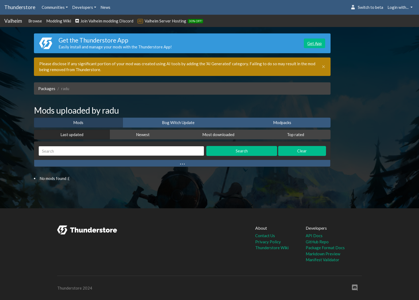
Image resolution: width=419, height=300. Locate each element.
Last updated (71, 134)
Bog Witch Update (178, 122)
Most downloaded (218, 134)
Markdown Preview (323, 253)
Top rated (295, 134)
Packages (46, 88)
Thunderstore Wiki (272, 247)
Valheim (13, 21)
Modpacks (282, 122)
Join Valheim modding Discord (104, 20)
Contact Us (265, 235)
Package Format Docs (325, 247)
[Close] (323, 67)
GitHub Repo (317, 241)
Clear (302, 150)
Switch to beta (367, 7)
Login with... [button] (398, 7)
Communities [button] (53, 7)
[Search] (121, 151)
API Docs (314, 235)
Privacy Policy (268, 241)
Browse (35, 20)
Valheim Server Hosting (165, 20)
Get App (314, 43)
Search (242, 150)
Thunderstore (19, 7)
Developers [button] (82, 7)
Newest (143, 134)
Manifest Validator (322, 259)
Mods (78, 122)
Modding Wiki (58, 20)
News (105, 7)
